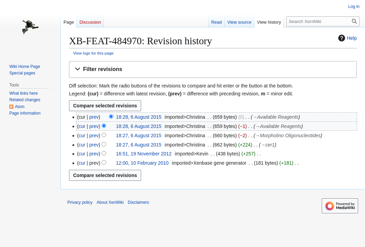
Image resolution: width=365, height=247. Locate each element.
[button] (213, 69)
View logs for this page (93, 53)
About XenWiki (110, 202)
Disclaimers (138, 202)
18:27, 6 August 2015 (138, 135)
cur (82, 126)
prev (94, 117)
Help (347, 38)
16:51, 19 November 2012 (144, 153)
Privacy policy (79, 202)
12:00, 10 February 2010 (142, 163)
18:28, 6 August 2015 (138, 117)
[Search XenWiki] (323, 21)
